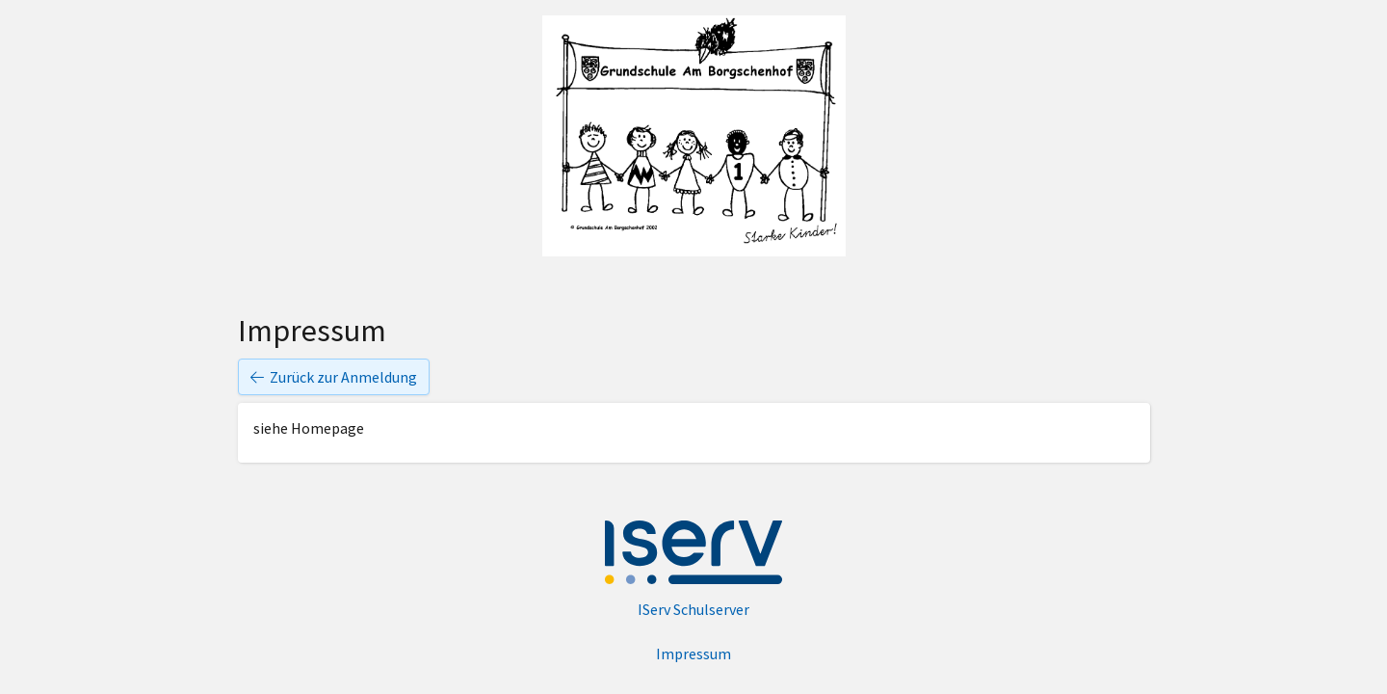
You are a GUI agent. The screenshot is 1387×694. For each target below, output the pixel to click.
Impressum (693, 653)
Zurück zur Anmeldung (333, 377)
